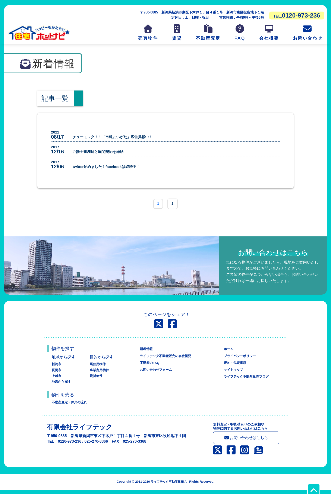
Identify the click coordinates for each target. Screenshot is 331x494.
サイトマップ (232, 373)
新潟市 (57, 367)
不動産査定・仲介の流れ (70, 405)
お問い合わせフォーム (155, 373)
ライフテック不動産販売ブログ (246, 380)
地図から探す (62, 385)
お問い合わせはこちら (246, 441)
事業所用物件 (100, 373)
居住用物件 (98, 367)
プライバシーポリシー (239, 359)
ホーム (227, 352)
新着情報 (145, 352)
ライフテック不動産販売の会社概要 (165, 359)
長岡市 (57, 373)
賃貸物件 (96, 379)
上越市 (57, 379)
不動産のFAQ (148, 366)
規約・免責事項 (234, 366)
